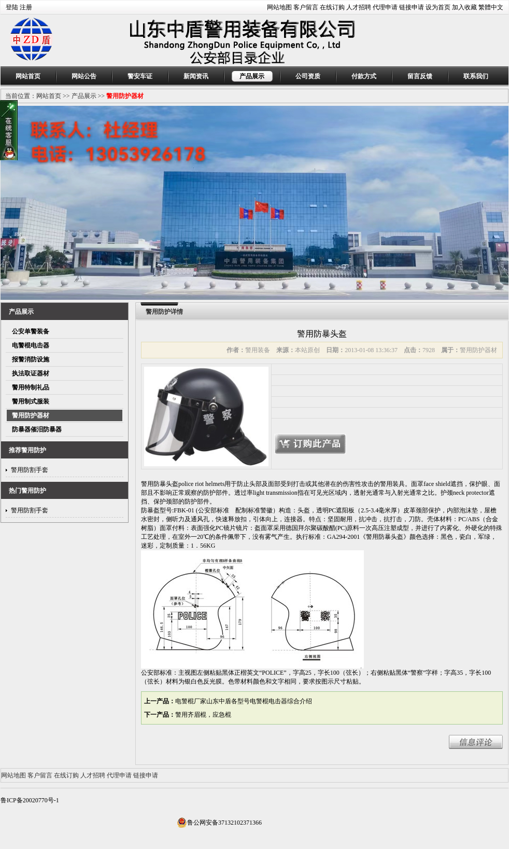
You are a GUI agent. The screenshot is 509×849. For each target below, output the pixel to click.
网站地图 (279, 7)
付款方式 (363, 76)
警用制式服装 (30, 401)
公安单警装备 (30, 331)
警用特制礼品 (30, 387)
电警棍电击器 (30, 345)
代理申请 (385, 7)
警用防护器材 (125, 96)
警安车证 (140, 76)
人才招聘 (358, 7)
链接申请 (411, 7)
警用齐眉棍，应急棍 (203, 714)
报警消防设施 (30, 359)
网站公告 (84, 76)
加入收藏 (464, 7)
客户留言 (305, 7)
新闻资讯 (195, 76)
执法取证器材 (30, 373)
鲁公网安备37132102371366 (219, 822)
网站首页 (28, 76)
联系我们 (475, 76)
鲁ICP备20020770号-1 (30, 800)
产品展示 (251, 76)
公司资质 (307, 76)
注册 (26, 7)
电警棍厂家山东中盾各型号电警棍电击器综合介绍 (243, 701)
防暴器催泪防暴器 (37, 429)
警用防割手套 (29, 470)
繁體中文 (490, 7)
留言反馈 (419, 76)
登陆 (12, 7)
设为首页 (438, 7)
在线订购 (332, 7)
